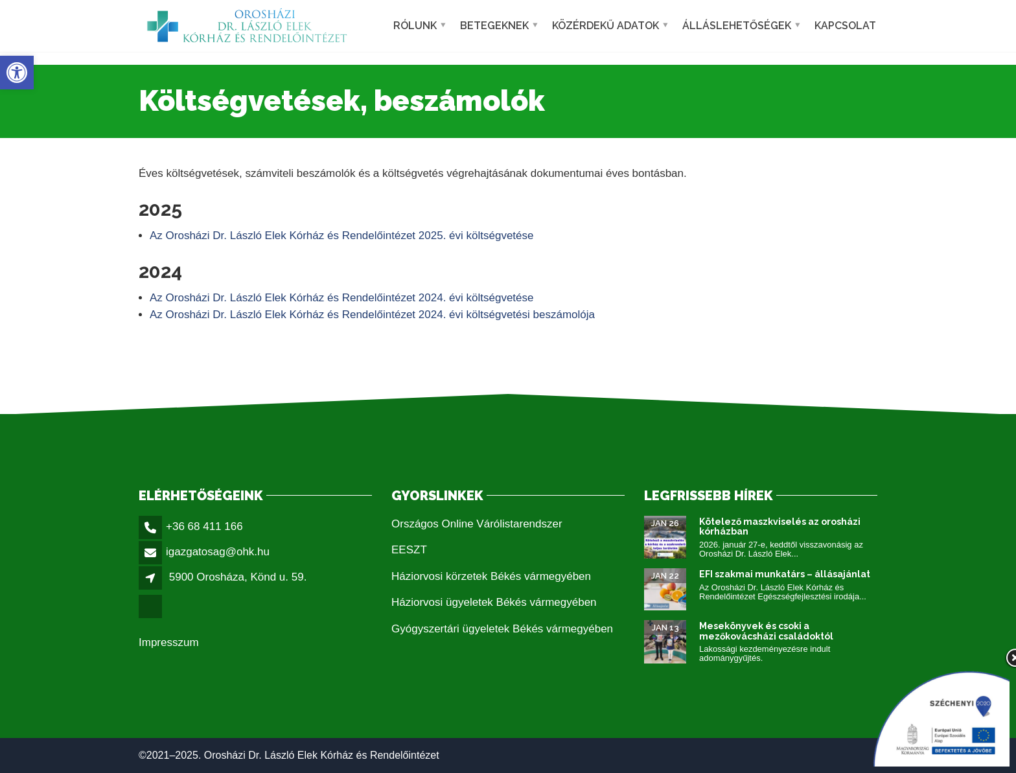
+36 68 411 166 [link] (204, 526)
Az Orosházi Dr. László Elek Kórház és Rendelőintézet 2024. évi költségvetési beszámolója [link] (372, 314)
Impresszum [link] (169, 642)
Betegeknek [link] (494, 25)
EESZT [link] (409, 550)
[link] (17, 72)
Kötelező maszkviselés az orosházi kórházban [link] (779, 526)
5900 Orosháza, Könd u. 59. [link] (238, 577)
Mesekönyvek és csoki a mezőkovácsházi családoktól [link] (766, 631)
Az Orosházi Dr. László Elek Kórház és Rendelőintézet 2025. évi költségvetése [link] (342, 235)
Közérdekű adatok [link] (605, 25)
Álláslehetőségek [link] (736, 25)
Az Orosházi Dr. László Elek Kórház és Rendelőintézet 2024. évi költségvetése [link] (342, 298)
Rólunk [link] (415, 25)
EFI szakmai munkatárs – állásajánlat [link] (784, 574)
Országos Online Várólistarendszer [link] (476, 524)
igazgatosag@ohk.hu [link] (218, 552)
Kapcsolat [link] (845, 25)
